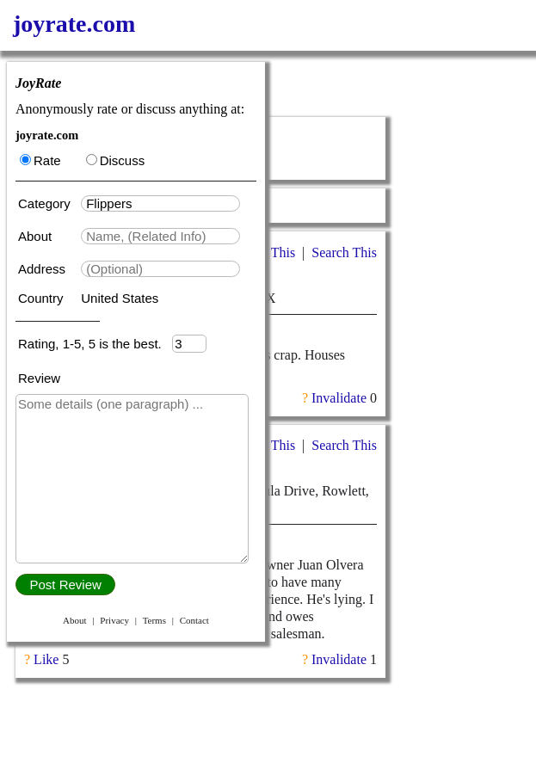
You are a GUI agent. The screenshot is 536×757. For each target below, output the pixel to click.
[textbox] (160, 203)
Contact (194, 620)
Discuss (115, 160)
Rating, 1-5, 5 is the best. (95, 343)
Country (42, 298)
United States (119, 298)
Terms (154, 620)
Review (39, 378)
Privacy (114, 620)
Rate (40, 160)
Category (47, 203)
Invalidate (339, 398)
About (36, 236)
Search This (344, 252)
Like (46, 659)
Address (43, 269)
